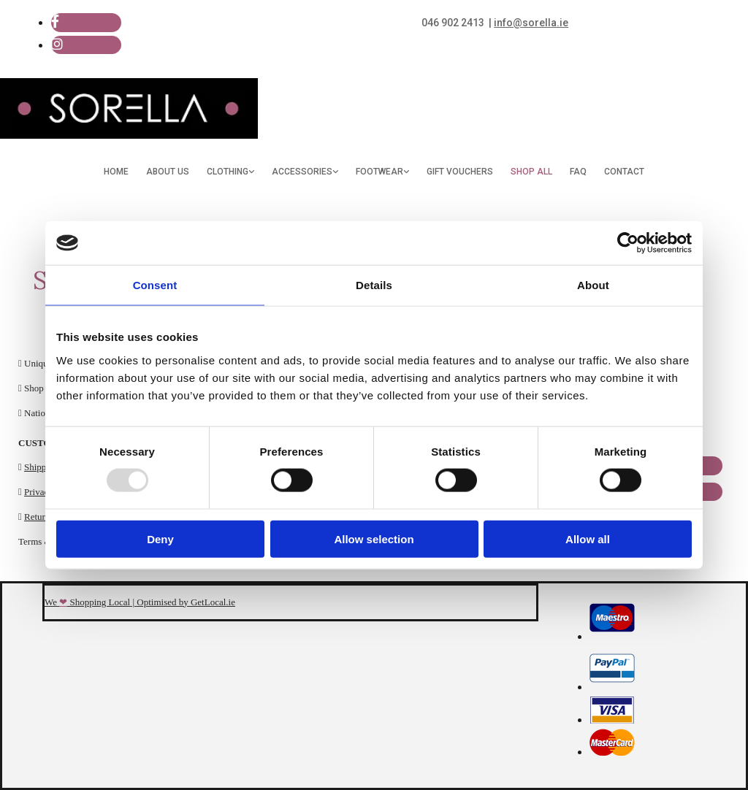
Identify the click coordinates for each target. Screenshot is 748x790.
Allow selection (373, 538)
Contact (624, 171)
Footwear (379, 171)
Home (116, 171)
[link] (230, 172)
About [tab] (593, 285)
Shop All (531, 171)
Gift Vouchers (460, 171)
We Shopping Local (87, 602)
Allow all (587, 538)
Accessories (302, 171)
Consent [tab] (155, 285)
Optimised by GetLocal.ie (186, 602)
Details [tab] (374, 285)
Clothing (227, 171)
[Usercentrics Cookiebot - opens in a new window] (628, 243)
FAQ (578, 171)
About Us (167, 171)
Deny (160, 538)
